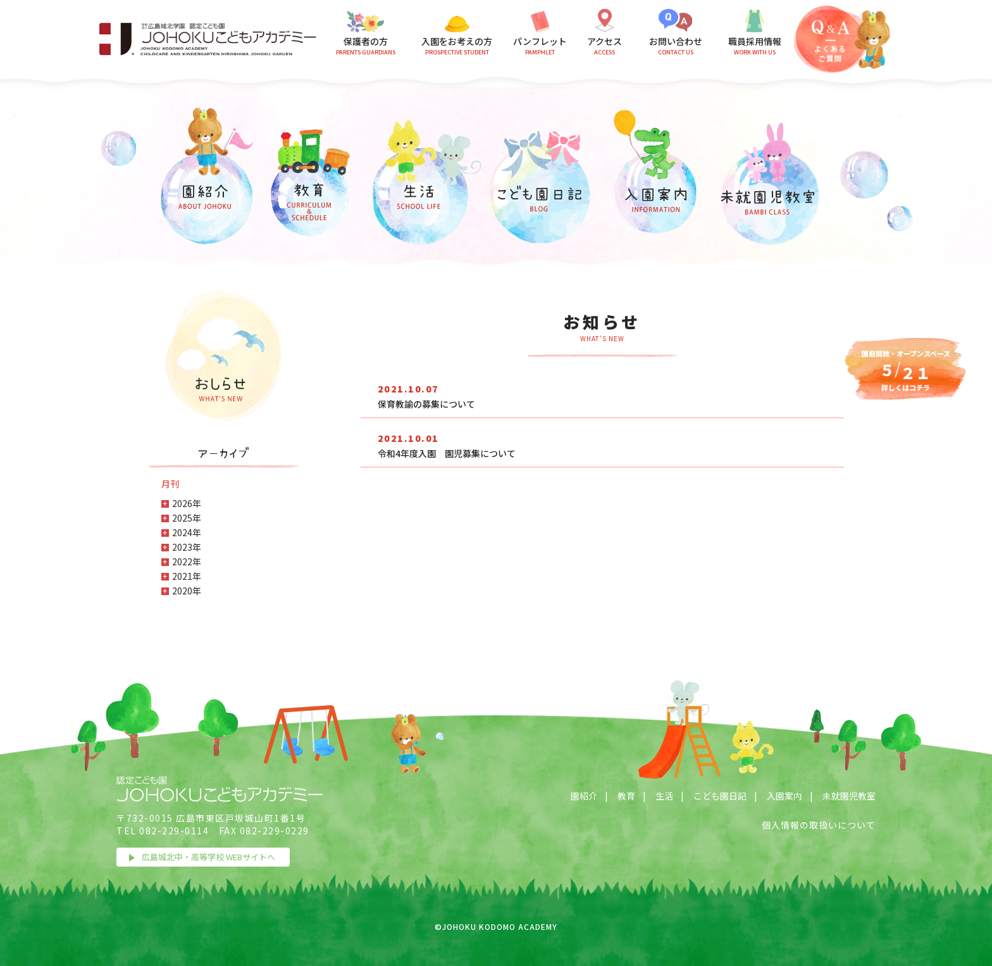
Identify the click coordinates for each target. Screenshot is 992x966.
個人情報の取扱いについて (819, 825)
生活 (664, 795)
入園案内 (784, 795)
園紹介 (584, 795)
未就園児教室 (849, 795)
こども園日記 (720, 795)
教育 (626, 795)
